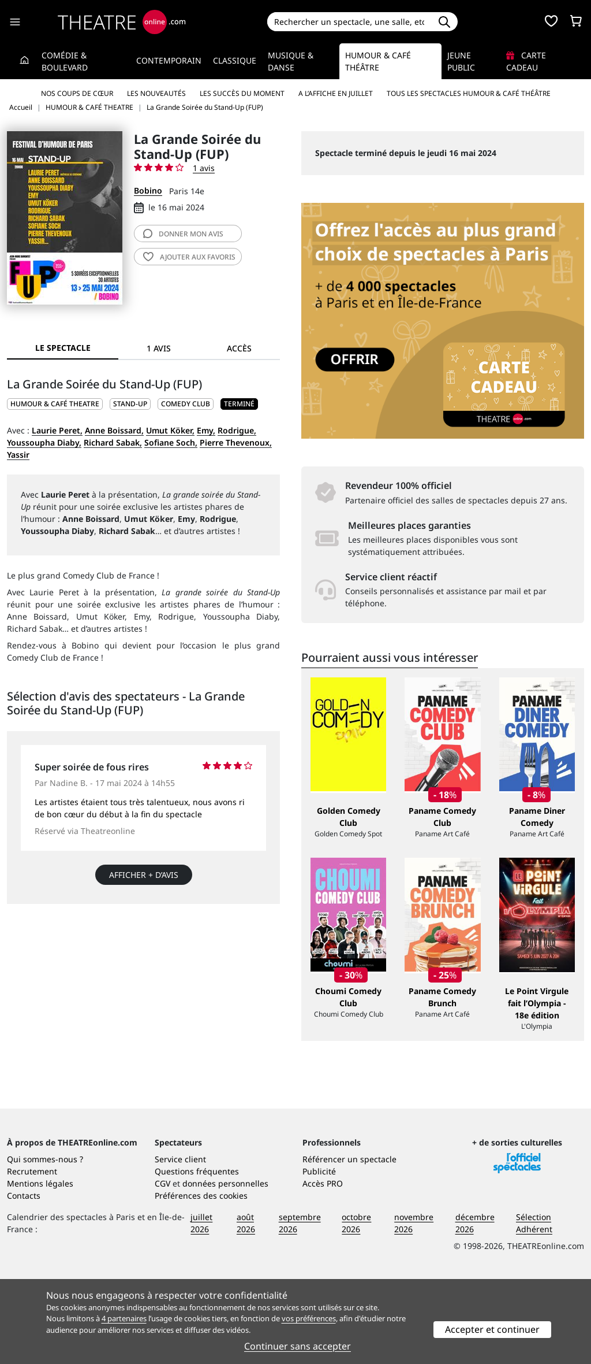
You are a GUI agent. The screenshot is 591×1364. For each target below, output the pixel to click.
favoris (189, 257)
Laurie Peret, (57, 430)
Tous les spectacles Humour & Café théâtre (469, 93)
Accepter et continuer (492, 1329)
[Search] (349, 21)
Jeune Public (461, 61)
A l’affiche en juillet (335, 93)
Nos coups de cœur (77, 93)
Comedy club (185, 404)
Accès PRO (322, 1267)
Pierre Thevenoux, (236, 442)
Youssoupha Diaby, (44, 442)
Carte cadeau (526, 61)
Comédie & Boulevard (65, 61)
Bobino (148, 190)
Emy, (206, 430)
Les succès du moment (242, 93)
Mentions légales (40, 1267)
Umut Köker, (170, 430)
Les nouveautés (156, 93)
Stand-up (130, 404)
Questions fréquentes (197, 1255)
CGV (162, 1267)
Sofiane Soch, (170, 442)
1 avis (204, 167)
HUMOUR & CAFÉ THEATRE (54, 404)
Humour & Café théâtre (378, 61)
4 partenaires (124, 1318)
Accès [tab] (239, 348)
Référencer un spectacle (349, 1243)
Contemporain (168, 60)
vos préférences (309, 1318)
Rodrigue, (237, 430)
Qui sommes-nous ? (45, 1243)
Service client (180, 1243)
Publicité (319, 1255)
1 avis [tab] (159, 348)
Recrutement (32, 1255)
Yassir (18, 454)
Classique (234, 60)
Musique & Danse (290, 61)
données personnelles (225, 1267)
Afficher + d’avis (143, 874)
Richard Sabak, (113, 442)
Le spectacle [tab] (63, 347)
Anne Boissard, (114, 430)
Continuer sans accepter (297, 1346)
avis (183, 234)
